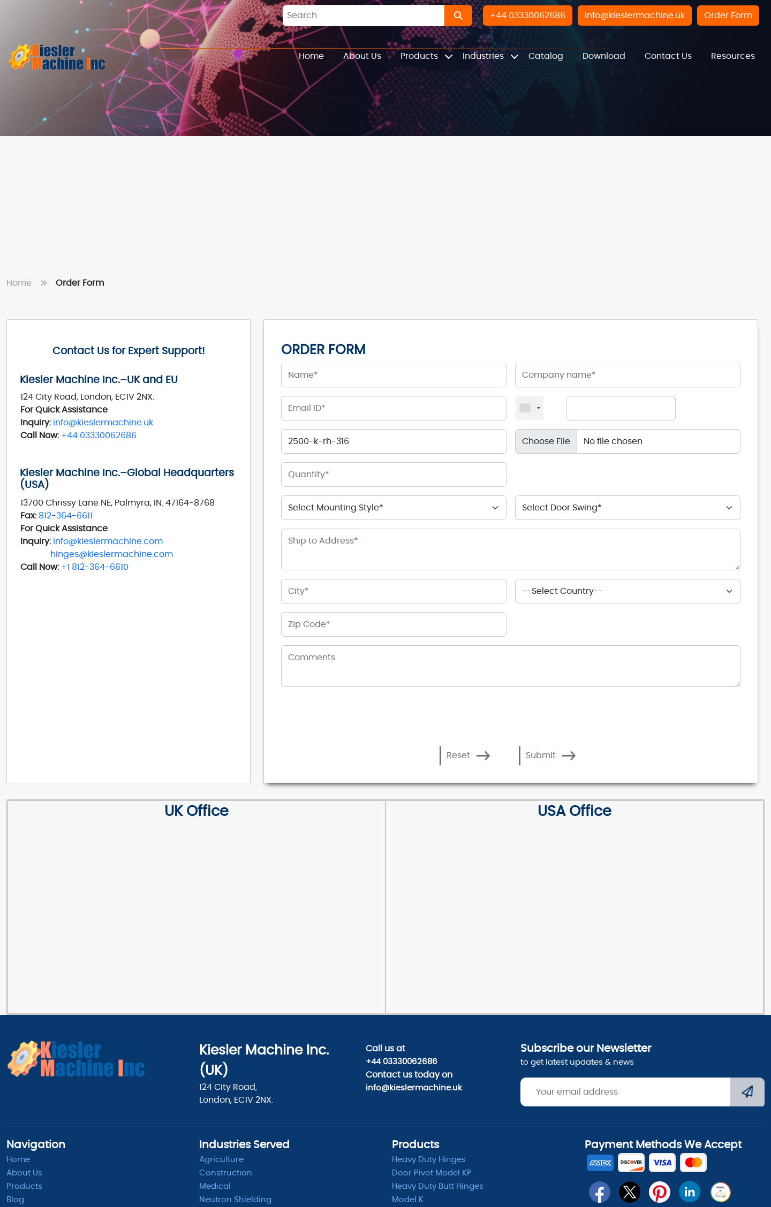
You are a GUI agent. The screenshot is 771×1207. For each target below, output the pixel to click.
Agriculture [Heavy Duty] (221, 1160)
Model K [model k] (408, 1200)
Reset (468, 755)
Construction (225, 1173)
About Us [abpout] (24, 1173)
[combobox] (529, 408)
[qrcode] (720, 1192)
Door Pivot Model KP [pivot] (432, 1173)
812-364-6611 (66, 515)
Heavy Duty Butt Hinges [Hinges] (437, 1186)
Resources (733, 56)
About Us (362, 56)
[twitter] (629, 1192)
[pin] (659, 1192)
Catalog (545, 56)
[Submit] (747, 1093)
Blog (15, 1200)
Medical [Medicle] (215, 1186)
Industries (484, 56)
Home (311, 56)
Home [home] (18, 1160)
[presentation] (363, 712)
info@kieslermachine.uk (103, 422)
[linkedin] (690, 1192)
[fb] (599, 1192)
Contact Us (668, 56)
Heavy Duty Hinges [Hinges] (429, 1160)
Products (420, 56)
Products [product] (24, 1186)
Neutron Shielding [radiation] (235, 1200)
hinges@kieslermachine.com (111, 554)
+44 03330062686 (99, 435)
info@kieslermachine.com (108, 541)
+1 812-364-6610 (94, 567)
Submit (551, 755)
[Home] (57, 56)
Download (604, 56)
